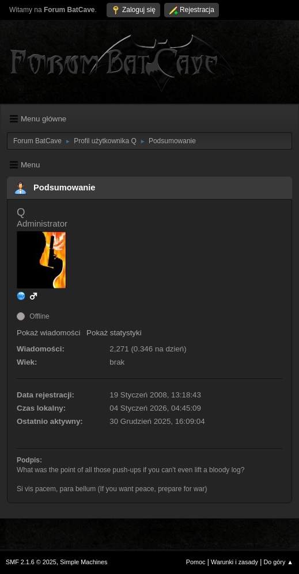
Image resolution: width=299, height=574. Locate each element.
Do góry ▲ (278, 561)
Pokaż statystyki (114, 332)
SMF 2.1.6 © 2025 (31, 561)
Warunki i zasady (234, 561)
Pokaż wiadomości (48, 332)
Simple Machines (83, 561)
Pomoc (196, 561)
